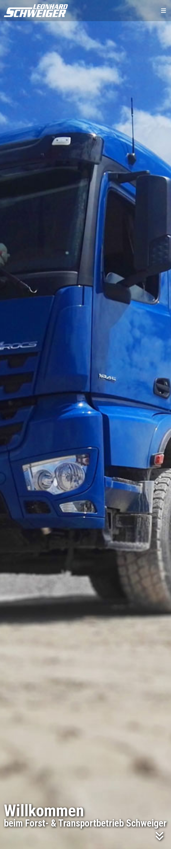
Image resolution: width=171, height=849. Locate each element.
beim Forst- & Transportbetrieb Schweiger (85, 823)
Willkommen (44, 810)
